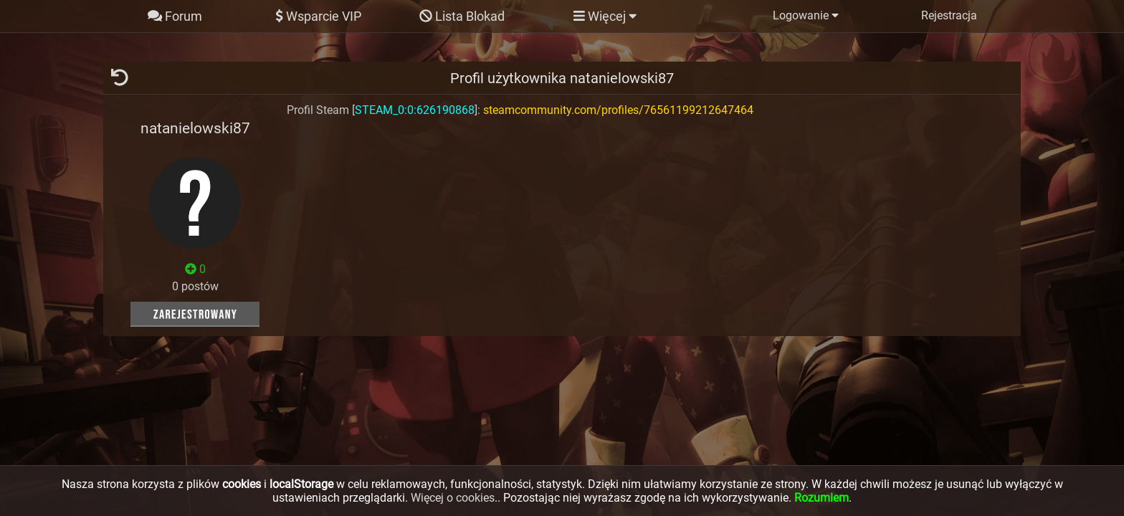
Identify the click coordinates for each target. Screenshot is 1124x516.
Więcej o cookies (453, 498)
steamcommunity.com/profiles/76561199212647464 (618, 110)
